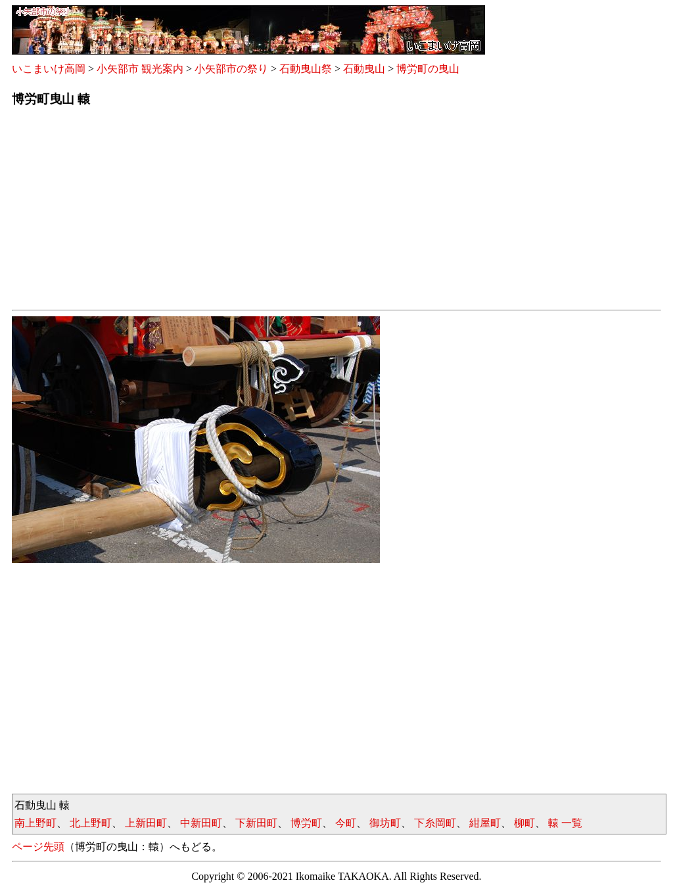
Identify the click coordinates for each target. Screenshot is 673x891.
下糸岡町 (435, 823)
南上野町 (35, 823)
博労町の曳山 (427, 68)
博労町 (306, 823)
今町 (345, 823)
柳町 (524, 823)
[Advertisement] (336, 212)
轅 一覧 (565, 823)
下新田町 (256, 823)
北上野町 (91, 823)
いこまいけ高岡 (48, 68)
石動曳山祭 (305, 68)
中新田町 (201, 823)
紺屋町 (485, 823)
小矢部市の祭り (231, 68)
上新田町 (146, 823)
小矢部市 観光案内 (140, 68)
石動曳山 (364, 68)
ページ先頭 (38, 846)
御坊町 (385, 823)
